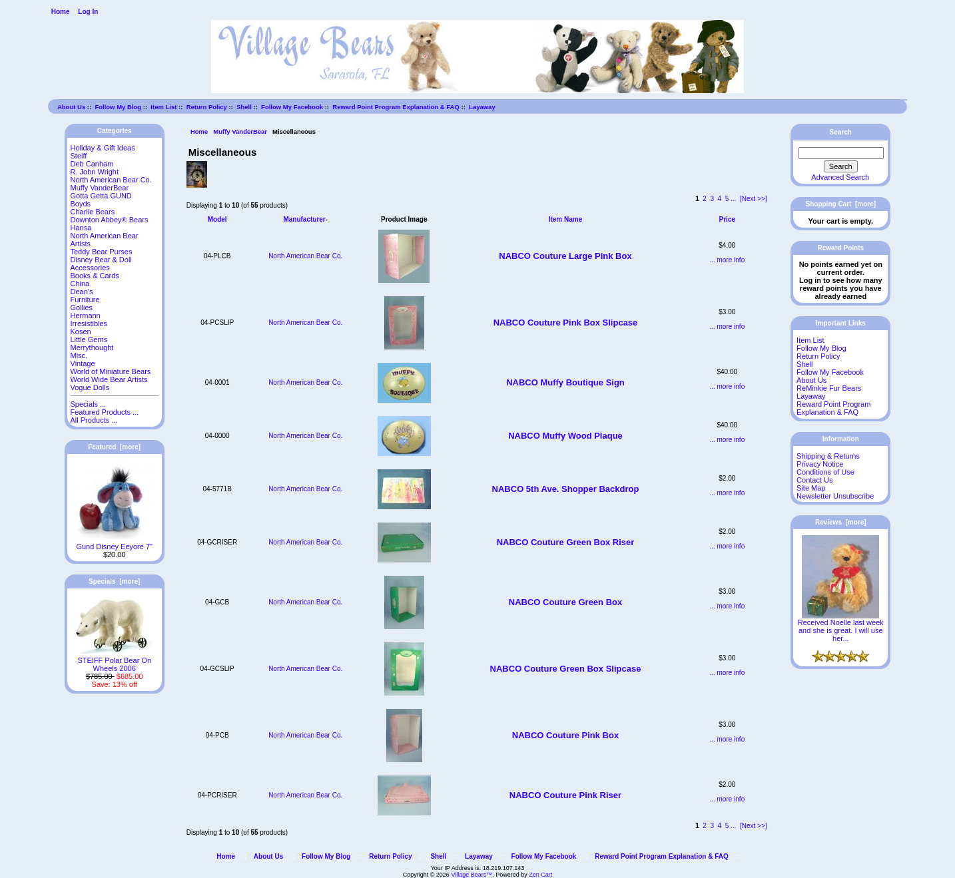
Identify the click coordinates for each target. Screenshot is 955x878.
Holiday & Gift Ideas (103, 148)
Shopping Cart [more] (841, 204)
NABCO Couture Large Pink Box (565, 256)
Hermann (86, 316)
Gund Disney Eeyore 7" (114, 543)
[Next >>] (753, 198)
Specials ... (89, 404)
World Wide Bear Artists (109, 379)
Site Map (810, 488)
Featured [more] (114, 447)
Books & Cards (95, 276)
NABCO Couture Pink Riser (565, 795)
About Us (71, 106)
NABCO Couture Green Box (565, 602)
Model (217, 219)
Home (60, 11)
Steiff (79, 156)
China (80, 284)
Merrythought (92, 347)
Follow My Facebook (292, 106)
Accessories (90, 268)
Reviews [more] (840, 522)
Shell (244, 106)
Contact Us (814, 480)
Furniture (85, 300)
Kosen (81, 331)
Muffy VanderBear (240, 131)
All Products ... (94, 420)
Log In (88, 11)
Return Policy (206, 106)
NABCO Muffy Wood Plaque (565, 436)
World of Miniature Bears (111, 371)
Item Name (566, 219)
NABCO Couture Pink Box (565, 735)
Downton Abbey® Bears (110, 220)
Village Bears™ (471, 874)
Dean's (82, 292)
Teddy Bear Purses (102, 252)
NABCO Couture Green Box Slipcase (565, 669)
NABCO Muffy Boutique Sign (565, 382)
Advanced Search (840, 177)
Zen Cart (540, 874)
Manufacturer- (305, 219)
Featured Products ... (105, 412)
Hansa (81, 228)
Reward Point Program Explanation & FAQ (396, 106)
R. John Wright (95, 172)
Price (727, 219)
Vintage (83, 363)
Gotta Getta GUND (101, 196)
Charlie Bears (93, 212)
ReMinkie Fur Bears (828, 388)
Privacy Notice (819, 464)
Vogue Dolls (90, 387)
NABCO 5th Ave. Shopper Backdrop (565, 489)
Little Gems (89, 339)
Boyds (81, 204)
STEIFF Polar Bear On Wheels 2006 (114, 661)
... (733, 198)
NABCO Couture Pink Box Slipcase (565, 323)
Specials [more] (114, 581)
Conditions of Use (825, 472)
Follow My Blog (118, 106)
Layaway (482, 106)
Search (841, 132)
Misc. (79, 355)
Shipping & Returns (828, 456)
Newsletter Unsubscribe (835, 496)
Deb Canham (92, 164)
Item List (163, 106)
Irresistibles (89, 324)
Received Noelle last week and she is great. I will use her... (841, 627)
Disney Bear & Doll (101, 260)
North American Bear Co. (111, 180)
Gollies (82, 308)
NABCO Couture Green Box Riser (566, 542)
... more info (727, 260)
